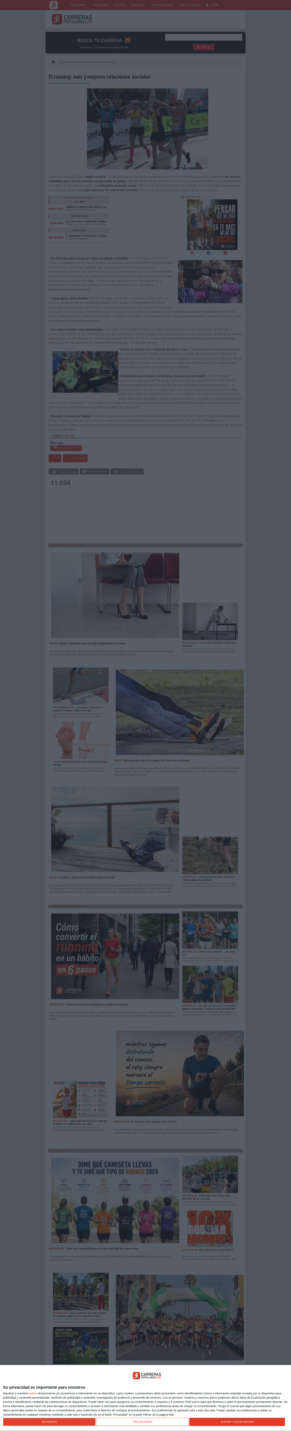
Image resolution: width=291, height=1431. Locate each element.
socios (33, 1393)
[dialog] (145, 1398)
